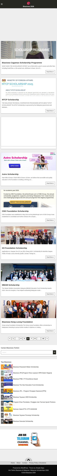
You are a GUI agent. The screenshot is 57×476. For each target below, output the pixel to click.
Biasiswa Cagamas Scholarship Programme (22, 63)
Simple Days (40, 468)
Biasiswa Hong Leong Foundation (17, 322)
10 (43, 339)
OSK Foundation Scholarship (15, 211)
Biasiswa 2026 (28, 6)
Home (13, 463)
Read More (50, 71)
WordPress (24, 468)
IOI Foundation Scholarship (14, 248)
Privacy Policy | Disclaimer (37, 463)
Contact (24, 463)
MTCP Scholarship (10, 100)
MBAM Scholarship (10, 285)
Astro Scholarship (10, 174)
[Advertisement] (28, 23)
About (18, 463)
